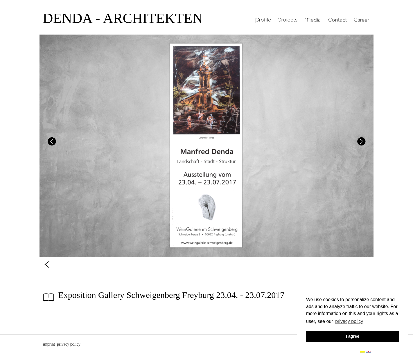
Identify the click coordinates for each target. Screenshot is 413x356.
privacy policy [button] (349, 321)
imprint (49, 344)
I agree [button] (352, 336)
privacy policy (68, 344)
